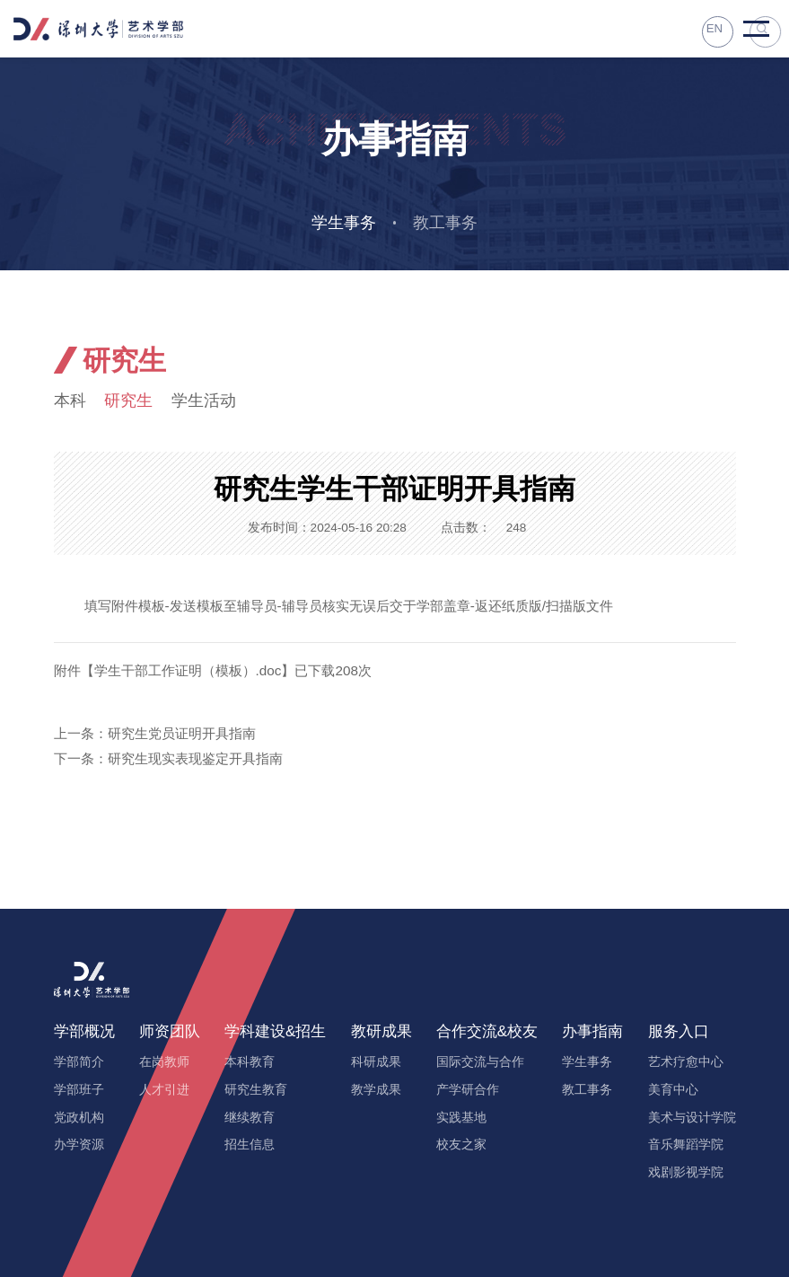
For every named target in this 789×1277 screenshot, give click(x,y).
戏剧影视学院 (685, 1173)
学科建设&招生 (275, 1032)
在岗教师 (164, 1063)
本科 (71, 401)
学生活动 (213, 401)
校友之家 (461, 1145)
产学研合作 (467, 1090)
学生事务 (342, 223)
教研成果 (381, 1032)
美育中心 (673, 1090)
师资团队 (169, 1032)
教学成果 (376, 1090)
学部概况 (84, 1032)
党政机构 (79, 1118)
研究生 (133, 401)
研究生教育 (255, 1090)
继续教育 (249, 1118)
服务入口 (678, 1032)
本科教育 (249, 1063)
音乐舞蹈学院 (685, 1145)
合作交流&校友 (487, 1032)
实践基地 (461, 1118)
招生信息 (249, 1145)
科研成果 (376, 1063)
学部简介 (79, 1063)
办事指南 (592, 1032)
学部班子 (79, 1090)
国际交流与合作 (480, 1063)
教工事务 (447, 223)
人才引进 (164, 1090)
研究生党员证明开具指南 (182, 735)
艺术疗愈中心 (685, 1063)
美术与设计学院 (692, 1118)
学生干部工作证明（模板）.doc (188, 672)
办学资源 (79, 1145)
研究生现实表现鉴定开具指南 (195, 760)
